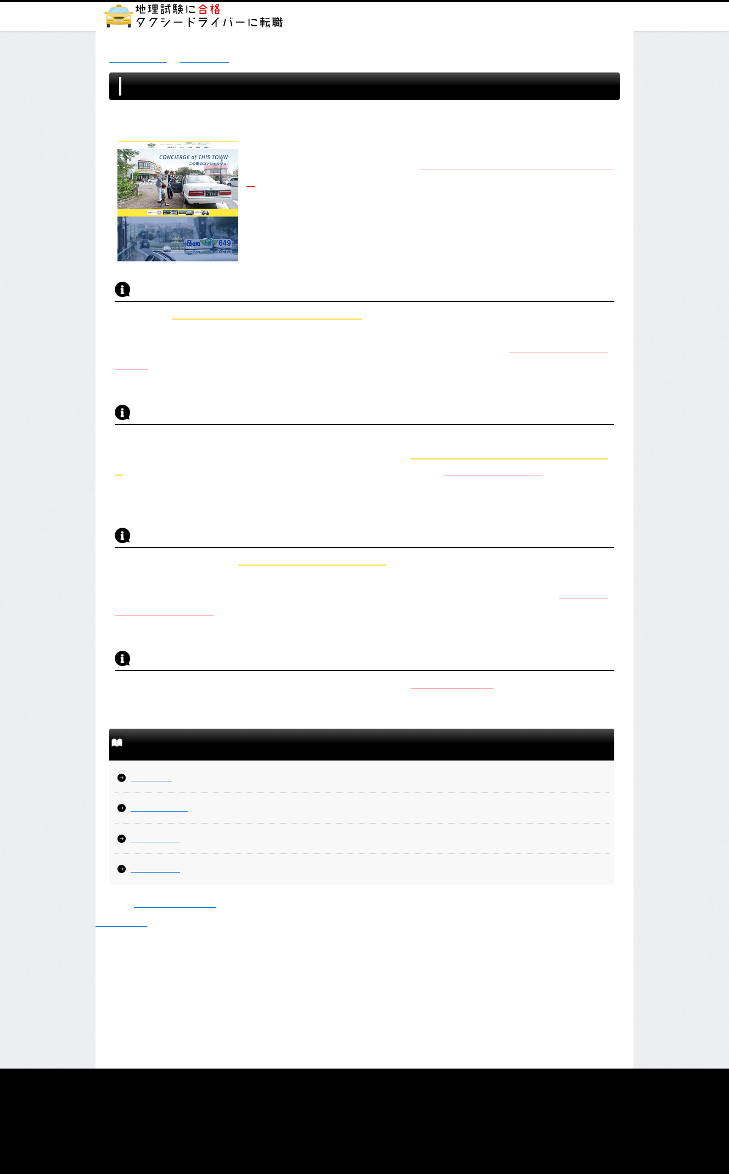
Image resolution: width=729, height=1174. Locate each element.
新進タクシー (155, 838)
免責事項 (379, 1080)
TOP (205, 1080)
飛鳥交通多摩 (155, 868)
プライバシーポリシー (316, 1080)
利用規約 (420, 1080)
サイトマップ (246, 1080)
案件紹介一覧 (204, 58)
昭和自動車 (151, 777)
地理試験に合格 (138, 58)
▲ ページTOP (121, 922)
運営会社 (461, 1080)
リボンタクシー (159, 807)
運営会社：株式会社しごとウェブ (364, 1116)
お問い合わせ (510, 1080)
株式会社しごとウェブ (175, 903)
